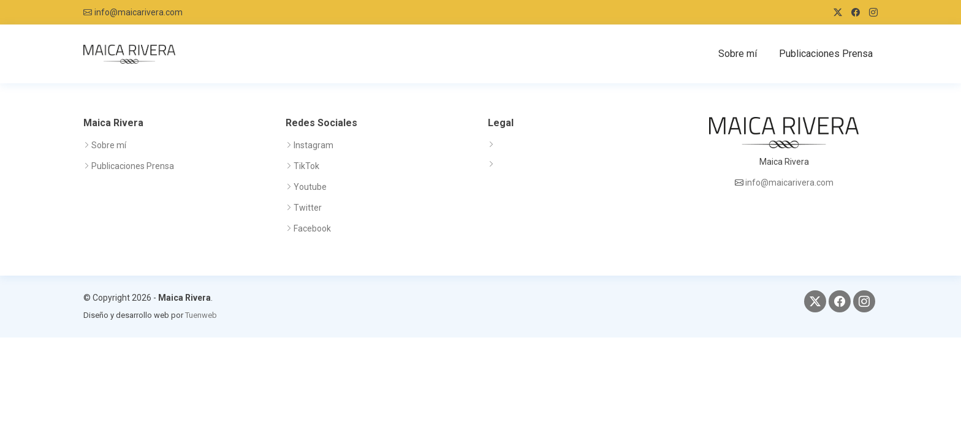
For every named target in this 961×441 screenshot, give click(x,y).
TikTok (306, 166)
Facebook (312, 228)
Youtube (310, 187)
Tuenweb (201, 315)
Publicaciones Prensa (826, 53)
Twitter (308, 207)
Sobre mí (737, 53)
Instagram (313, 145)
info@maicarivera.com (138, 12)
